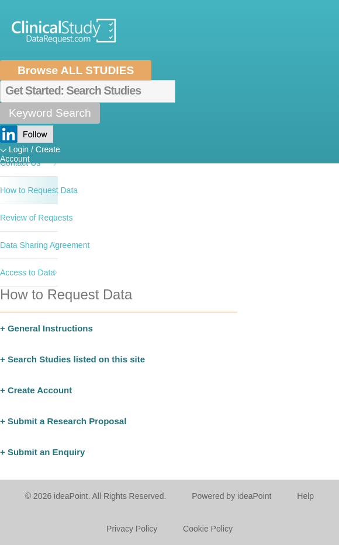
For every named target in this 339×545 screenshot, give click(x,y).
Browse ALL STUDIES (76, 70)
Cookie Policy (208, 528)
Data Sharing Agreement (29, 245)
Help (305, 496)
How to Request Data (29, 190)
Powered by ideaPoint (231, 496)
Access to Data (27, 272)
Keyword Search (50, 113)
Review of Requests (29, 217)
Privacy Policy (131, 528)
